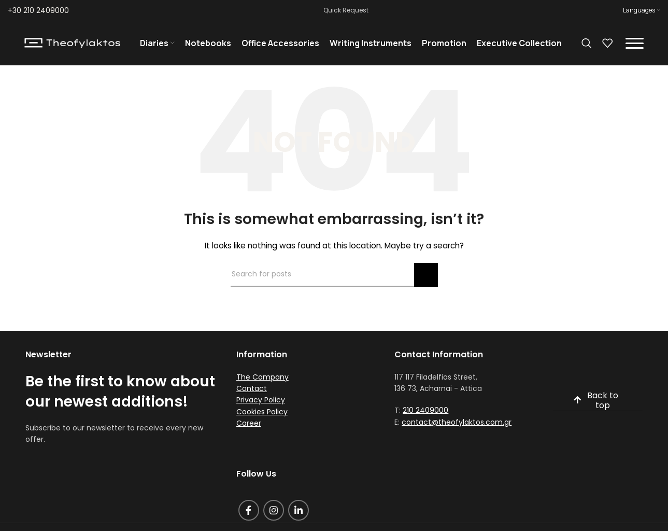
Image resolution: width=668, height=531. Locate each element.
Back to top (596, 402)
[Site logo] (72, 43)
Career (248, 425)
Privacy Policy (260, 402)
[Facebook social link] (248, 512)
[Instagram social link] (273, 512)
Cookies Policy (262, 414)
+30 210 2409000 (38, 10)
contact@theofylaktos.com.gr (456, 424)
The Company (262, 378)
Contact (251, 390)
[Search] (586, 44)
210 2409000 (425, 412)
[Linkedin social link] (298, 512)
